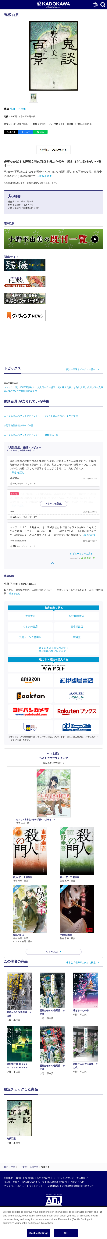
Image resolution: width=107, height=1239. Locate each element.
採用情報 (29, 1178)
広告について (44, 1178)
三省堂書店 (77, 626)
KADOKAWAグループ (33, 1182)
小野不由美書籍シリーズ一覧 (18, 425)
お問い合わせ (77, 1182)
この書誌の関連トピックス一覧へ (79, 369)
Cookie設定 (53, 1186)
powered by (83, 558)
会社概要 (8, 1178)
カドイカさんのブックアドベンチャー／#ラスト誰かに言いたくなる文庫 (41, 416)
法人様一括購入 (12, 1182)
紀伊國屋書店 (76, 616)
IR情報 (19, 1178)
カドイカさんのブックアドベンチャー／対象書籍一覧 (31, 435)
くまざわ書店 (30, 626)
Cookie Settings (38, 1233)
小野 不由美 (18, 108)
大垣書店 (30, 616)
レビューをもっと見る (81, 553)
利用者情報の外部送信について (78, 1186)
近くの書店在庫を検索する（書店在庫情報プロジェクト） (53, 649)
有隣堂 (76, 637)
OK (66, 1233)
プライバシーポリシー (15, 1186)
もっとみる (51, 951)
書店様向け (82, 1178)
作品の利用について (57, 1182)
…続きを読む (44, 176)
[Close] (101, 1212)
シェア (27, 132)
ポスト (12, 132)
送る (42, 132)
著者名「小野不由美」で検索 (81, 962)
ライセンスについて (63, 1178)
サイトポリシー (37, 1186)
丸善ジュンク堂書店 (30, 637)
